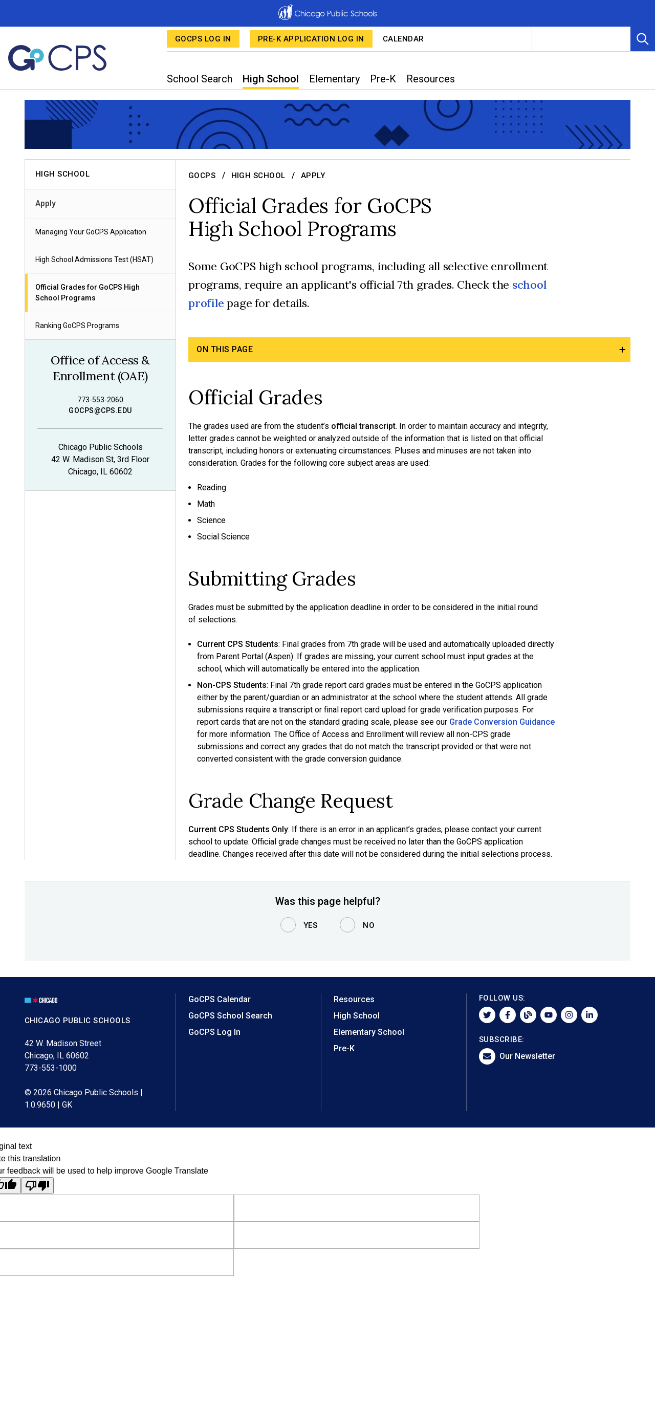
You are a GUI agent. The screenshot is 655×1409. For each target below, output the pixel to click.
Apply (45, 203)
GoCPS (202, 175)
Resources (354, 999)
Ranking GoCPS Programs (77, 325)
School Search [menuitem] (199, 79)
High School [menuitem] (271, 79)
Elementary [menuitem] (334, 79)
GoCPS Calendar (219, 999)
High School (258, 175)
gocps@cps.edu (100, 410)
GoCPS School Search (230, 1016)
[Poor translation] (37, 1185)
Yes (310, 925)
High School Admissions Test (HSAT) (94, 259)
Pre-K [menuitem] (383, 79)
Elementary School (369, 1032)
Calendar (403, 39)
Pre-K (344, 1048)
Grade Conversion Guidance (502, 721)
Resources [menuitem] (430, 79)
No (369, 925)
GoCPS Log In (203, 39)
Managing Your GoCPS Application (90, 232)
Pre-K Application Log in (311, 39)
